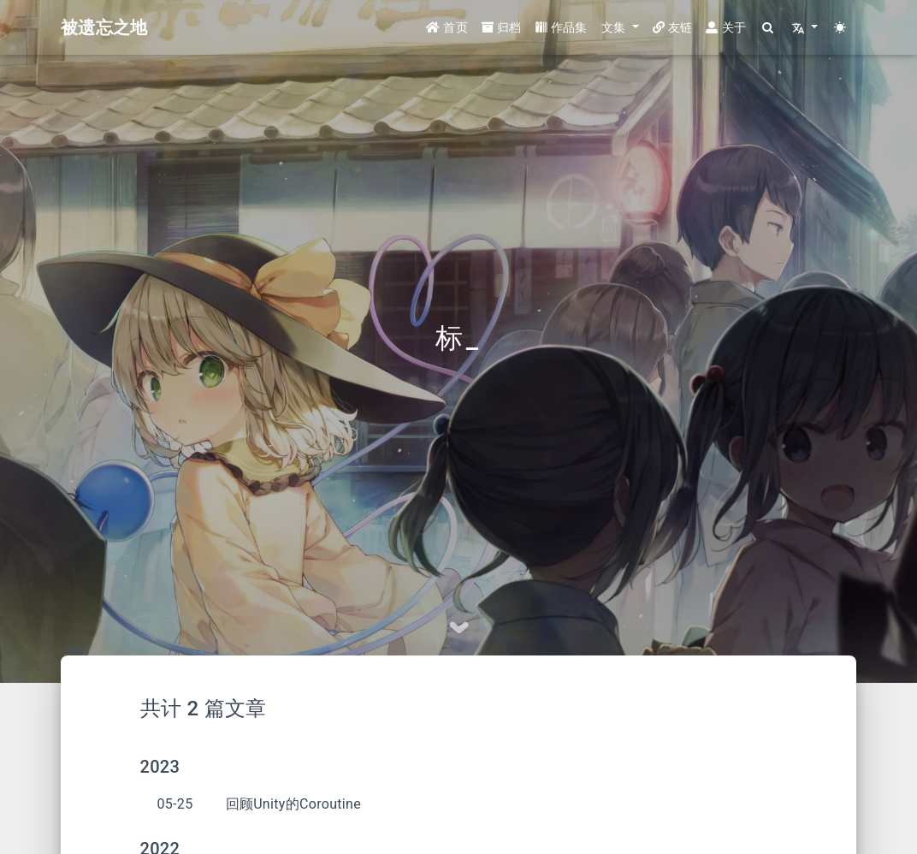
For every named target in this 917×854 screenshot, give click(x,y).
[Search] (768, 28)
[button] (620, 28)
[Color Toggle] (840, 28)
